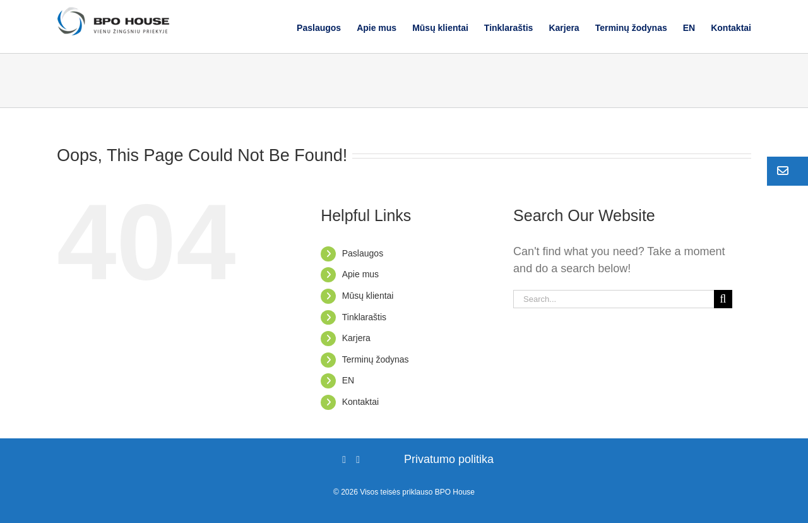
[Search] (723, 299)
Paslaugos (362, 253)
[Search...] (613, 299)
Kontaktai (360, 402)
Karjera (356, 338)
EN (348, 380)
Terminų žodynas (375, 359)
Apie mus (360, 274)
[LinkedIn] (358, 460)
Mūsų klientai (368, 296)
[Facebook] (344, 460)
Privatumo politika (449, 459)
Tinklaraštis (364, 317)
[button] (787, 171)
